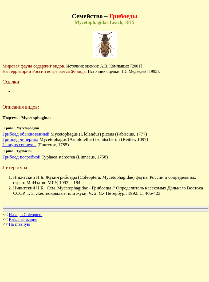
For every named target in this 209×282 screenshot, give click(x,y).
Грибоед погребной (21, 157)
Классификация (23, 219)
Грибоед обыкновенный (25, 134)
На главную (19, 224)
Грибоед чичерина (20, 139)
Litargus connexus (19, 144)
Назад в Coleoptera (25, 214)
